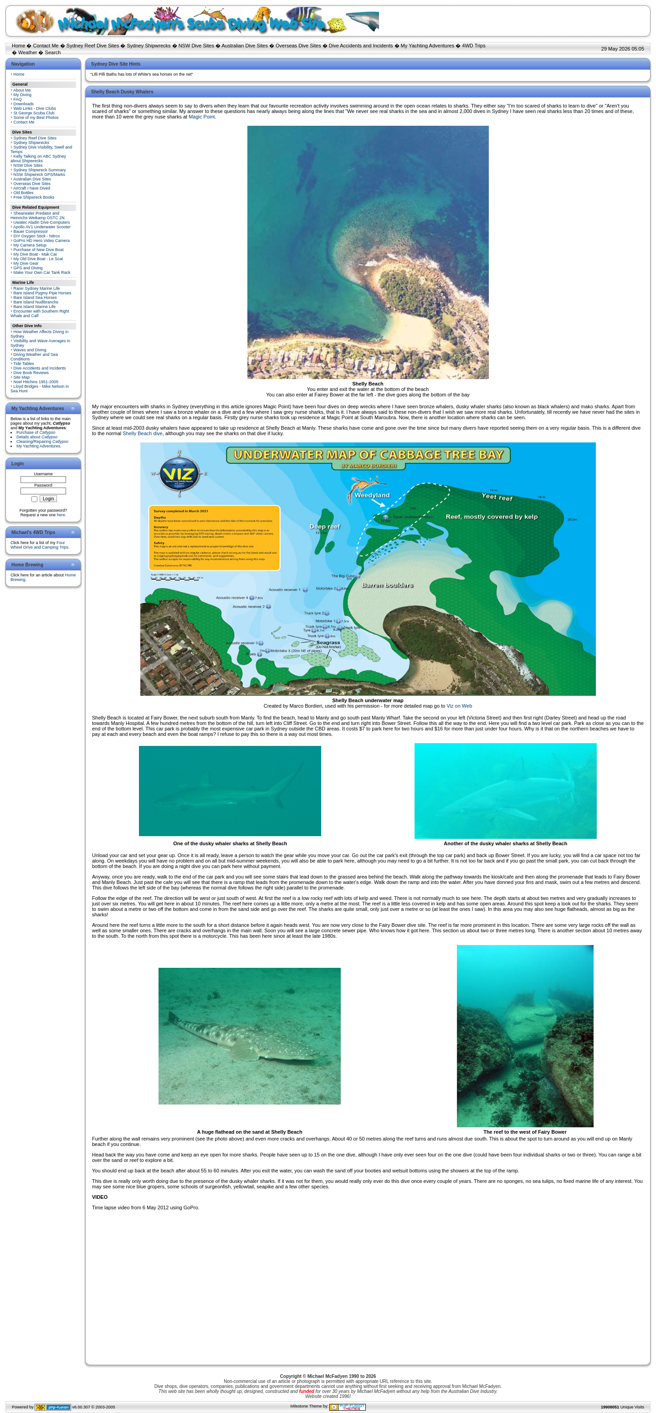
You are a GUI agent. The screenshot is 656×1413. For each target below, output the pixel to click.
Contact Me (45, 45)
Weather (27, 52)
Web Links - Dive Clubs (35, 108)
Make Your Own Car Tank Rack (42, 272)
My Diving (23, 94)
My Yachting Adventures (428, 45)
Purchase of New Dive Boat (39, 249)
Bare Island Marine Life (35, 306)
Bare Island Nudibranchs (36, 302)
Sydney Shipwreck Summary (40, 170)
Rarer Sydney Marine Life (37, 288)
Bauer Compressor (31, 231)
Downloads (24, 104)
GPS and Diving (28, 268)
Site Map (22, 377)
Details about (36, 437)
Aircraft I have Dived (31, 188)
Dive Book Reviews (31, 372)
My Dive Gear (26, 263)
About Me (22, 90)
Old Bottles (24, 192)
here (61, 515)
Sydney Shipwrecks (149, 45)
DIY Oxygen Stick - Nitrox (37, 236)
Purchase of (36, 432)
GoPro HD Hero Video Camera (42, 240)
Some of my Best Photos (36, 117)
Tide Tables (23, 363)
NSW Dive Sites (196, 45)
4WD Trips (473, 45)
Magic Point (202, 116)
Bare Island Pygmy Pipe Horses (43, 293)
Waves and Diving (30, 350)
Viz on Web (459, 706)
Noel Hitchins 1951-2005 (36, 382)
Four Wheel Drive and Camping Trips (39, 545)
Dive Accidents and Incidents (361, 45)
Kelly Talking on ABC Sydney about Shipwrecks (38, 158)
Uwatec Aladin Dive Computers (42, 222)
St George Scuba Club (34, 113)
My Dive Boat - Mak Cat (35, 254)
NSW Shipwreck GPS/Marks (40, 174)
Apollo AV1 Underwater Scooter (42, 227)
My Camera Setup (30, 245)
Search (53, 52)
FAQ (18, 99)
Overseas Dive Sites (298, 45)
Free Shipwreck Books (34, 197)
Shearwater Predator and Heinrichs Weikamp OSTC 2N (37, 215)
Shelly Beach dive (142, 433)
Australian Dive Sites (244, 45)
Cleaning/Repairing (42, 441)
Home (18, 45)
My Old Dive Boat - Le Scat (38, 259)
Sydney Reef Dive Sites (93, 45)
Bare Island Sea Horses (35, 297)
